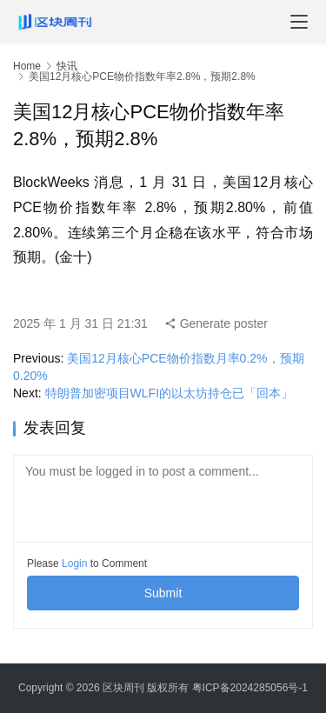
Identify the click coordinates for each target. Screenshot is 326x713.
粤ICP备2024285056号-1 (250, 688)
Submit (163, 593)
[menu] (299, 21)
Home (27, 66)
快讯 (67, 66)
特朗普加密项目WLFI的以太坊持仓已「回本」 (169, 393)
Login (74, 563)
